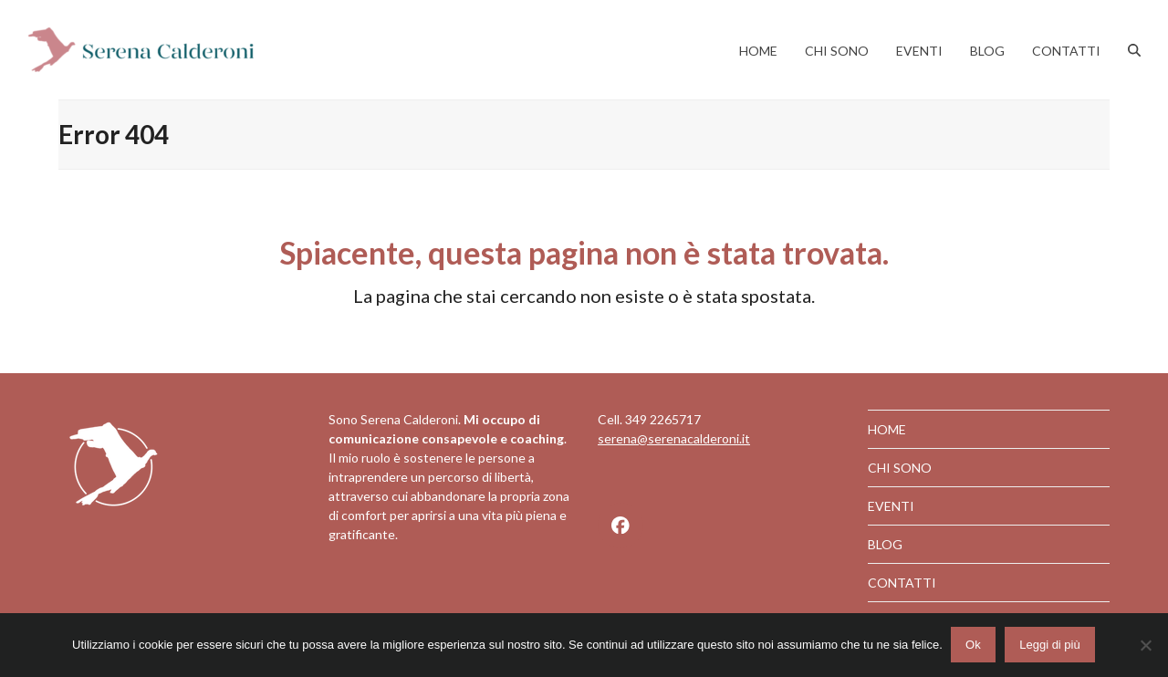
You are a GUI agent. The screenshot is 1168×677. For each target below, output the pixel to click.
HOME (887, 429)
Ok (974, 645)
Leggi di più (1050, 645)
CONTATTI (902, 582)
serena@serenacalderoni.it (674, 438)
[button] (1134, 50)
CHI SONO (900, 467)
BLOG (885, 544)
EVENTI (891, 506)
